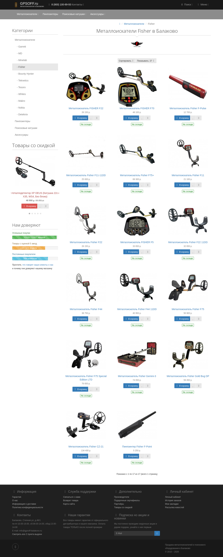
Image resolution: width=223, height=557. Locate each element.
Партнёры (119, 504)
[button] (186, 5)
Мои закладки (172, 504)
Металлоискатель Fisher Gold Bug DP (188, 376)
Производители (121, 497)
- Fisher (20, 67)
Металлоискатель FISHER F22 (86, 108)
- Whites (20, 94)
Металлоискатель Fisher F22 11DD (188, 242)
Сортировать (126, 61)
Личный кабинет (173, 497)
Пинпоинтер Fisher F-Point (137, 446)
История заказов (173, 500)
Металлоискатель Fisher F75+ (137, 175)
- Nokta (20, 107)
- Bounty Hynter (24, 73)
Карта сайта (69, 504)
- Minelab (21, 60)
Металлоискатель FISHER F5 (137, 242)
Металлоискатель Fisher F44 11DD (137, 309)
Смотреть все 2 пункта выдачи (27, 534)
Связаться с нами (71, 497)
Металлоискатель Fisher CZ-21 (85, 446)
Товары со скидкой (123, 507)
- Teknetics (21, 80)
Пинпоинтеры (50, 14)
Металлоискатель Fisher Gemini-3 (137, 376)
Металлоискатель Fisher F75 (188, 309)
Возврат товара (70, 500)
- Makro (20, 100)
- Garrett (20, 46)
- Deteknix (21, 114)
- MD (18, 53)
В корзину (29, 206)
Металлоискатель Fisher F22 (86, 242)
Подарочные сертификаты (127, 500)
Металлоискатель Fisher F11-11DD (86, 175)
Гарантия (16, 497)
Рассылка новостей (174, 507)
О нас (15, 500)
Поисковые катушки (74, 14)
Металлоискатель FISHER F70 (137, 108)
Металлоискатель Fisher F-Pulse (188, 108)
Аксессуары (97, 14)
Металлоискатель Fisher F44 (86, 309)
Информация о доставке (24, 504)
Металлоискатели (28, 14)
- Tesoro (20, 87)
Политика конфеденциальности (27, 507)
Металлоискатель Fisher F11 (188, 175)
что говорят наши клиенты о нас (37, 265)
